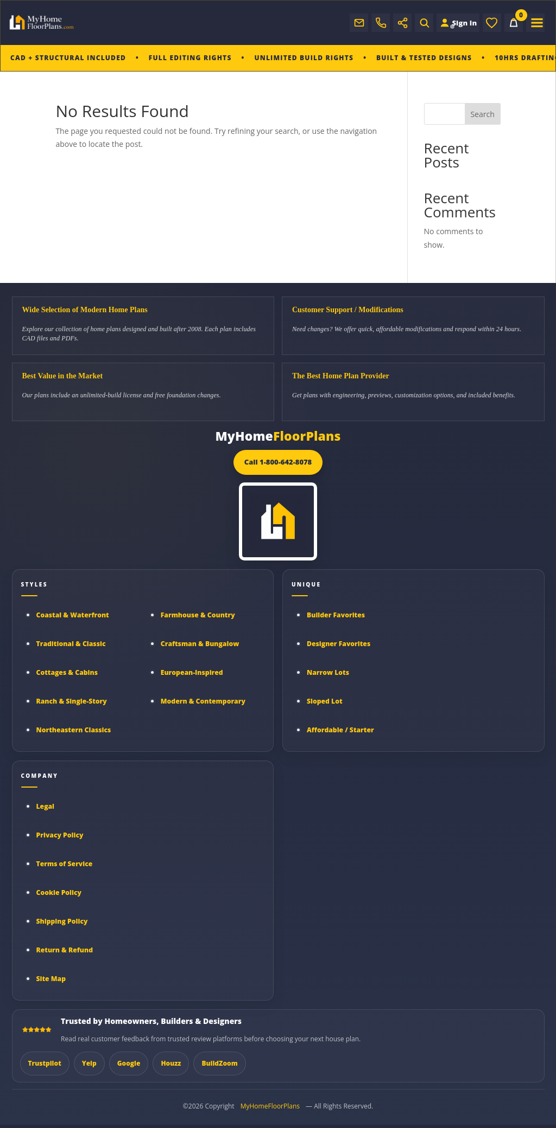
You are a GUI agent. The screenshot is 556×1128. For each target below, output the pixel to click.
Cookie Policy (59, 892)
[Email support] (350, 23)
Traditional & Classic (71, 643)
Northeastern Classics (73, 729)
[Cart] (513, 23)
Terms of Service (64, 863)
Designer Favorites (338, 643)
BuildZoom (219, 1063)
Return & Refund (64, 950)
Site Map (51, 978)
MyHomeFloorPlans (270, 1106)
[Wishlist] (492, 23)
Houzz (171, 1063)
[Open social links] (393, 23)
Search (482, 114)
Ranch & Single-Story (71, 701)
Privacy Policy (60, 835)
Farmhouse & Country (198, 615)
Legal (45, 806)
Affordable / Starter (340, 729)
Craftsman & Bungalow (200, 643)
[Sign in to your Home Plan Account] (453, 23)
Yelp (89, 1063)
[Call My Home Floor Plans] (372, 23)
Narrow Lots (328, 672)
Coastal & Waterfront (72, 615)
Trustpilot (44, 1063)
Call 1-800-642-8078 (278, 462)
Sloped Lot (325, 701)
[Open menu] (535, 23)
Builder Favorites (336, 615)
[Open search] (415, 23)
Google (129, 1063)
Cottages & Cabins (67, 672)
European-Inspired (192, 672)
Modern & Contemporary (203, 701)
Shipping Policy (62, 921)
